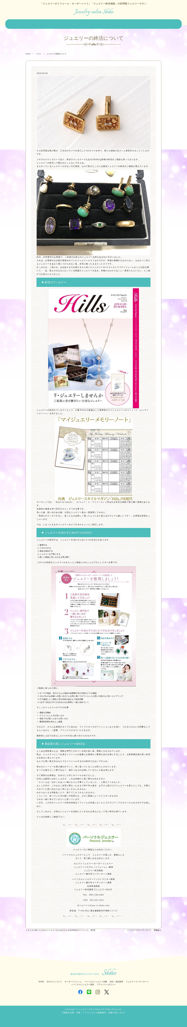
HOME (16, 23)
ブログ (170, 23)
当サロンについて (30, 23)
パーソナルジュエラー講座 (82, 983)
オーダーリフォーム (50, 23)
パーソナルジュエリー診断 (91, 23)
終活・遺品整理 (113, 23)
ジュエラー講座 (157, 23)
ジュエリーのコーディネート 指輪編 (143, 928)
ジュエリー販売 (69, 23)
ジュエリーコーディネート (135, 23)
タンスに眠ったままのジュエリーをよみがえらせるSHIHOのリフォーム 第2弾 (61, 928)
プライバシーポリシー (106, 983)
